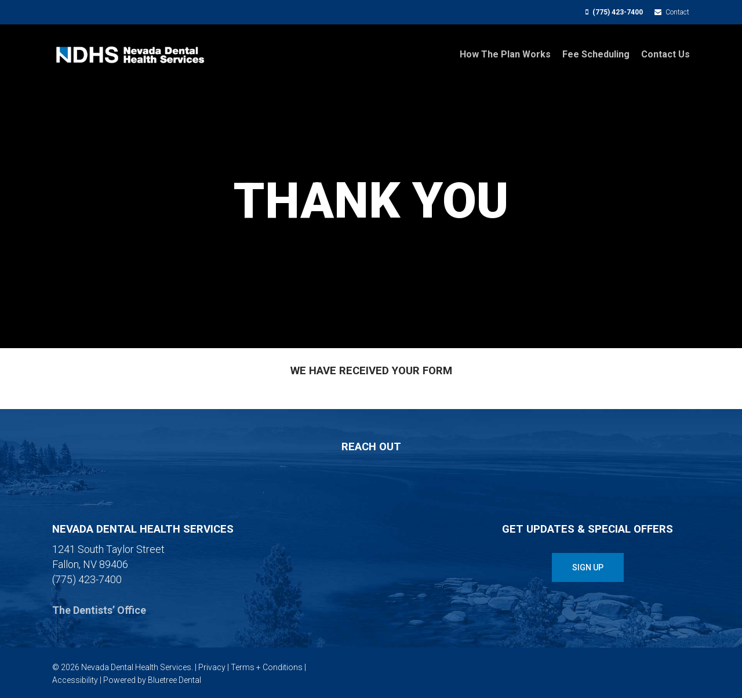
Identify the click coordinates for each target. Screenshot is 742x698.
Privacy (211, 667)
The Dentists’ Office (99, 610)
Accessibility (75, 680)
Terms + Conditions (267, 667)
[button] (588, 567)
